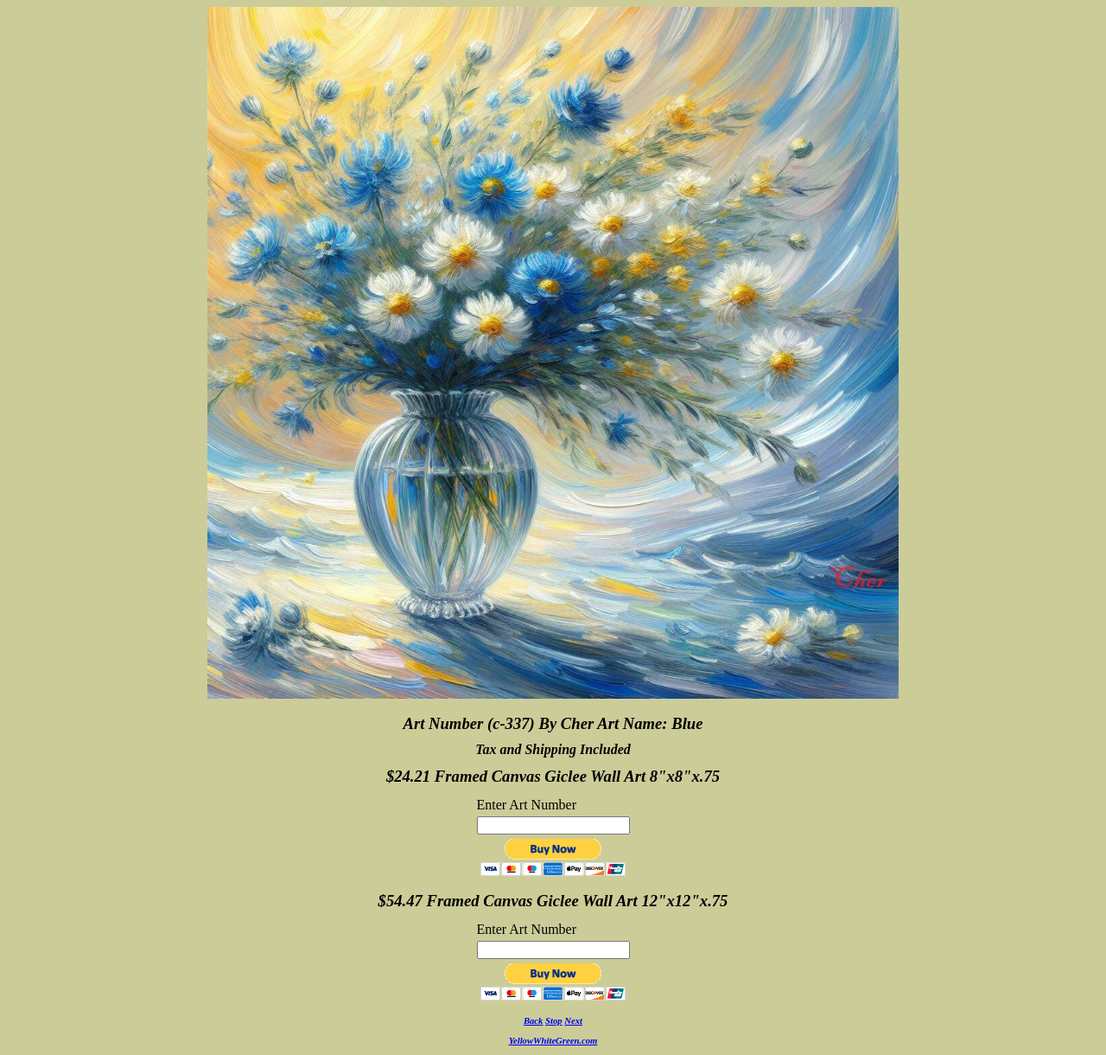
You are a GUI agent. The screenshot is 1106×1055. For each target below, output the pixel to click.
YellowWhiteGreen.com (553, 1040)
